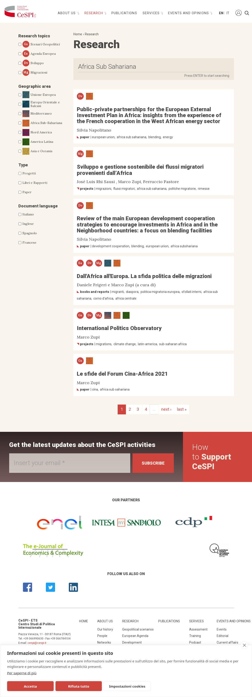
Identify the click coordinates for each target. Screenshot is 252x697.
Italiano (28, 214)
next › (166, 409)
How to (211, 457)
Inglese (28, 224)
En (221, 13)
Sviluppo (33, 63)
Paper (27, 192)
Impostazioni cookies (127, 686)
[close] (244, 645)
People (102, 636)
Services (152, 13)
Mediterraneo (37, 113)
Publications (124, 13)
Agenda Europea (39, 53)
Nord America (37, 132)
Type (23, 165)
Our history (105, 629)
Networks (104, 642)
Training (195, 636)
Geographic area (34, 86)
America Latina (37, 141)
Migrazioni (34, 72)
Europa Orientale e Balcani (41, 104)
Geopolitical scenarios (138, 629)
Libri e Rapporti (34, 183)
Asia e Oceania (37, 151)
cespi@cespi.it (37, 643)
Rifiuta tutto (78, 686)
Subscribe (153, 463)
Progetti (29, 173)
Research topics (34, 35)
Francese (29, 242)
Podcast (195, 642)
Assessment (198, 629)
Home (77, 34)
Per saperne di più (21, 673)
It (227, 13)
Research (94, 13)
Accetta (30, 686)
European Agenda (135, 636)
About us (67, 13)
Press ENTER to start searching (206, 75)
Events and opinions (189, 13)
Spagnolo (29, 233)
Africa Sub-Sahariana (42, 123)
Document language (38, 206)
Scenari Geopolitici (41, 44)
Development (132, 642)
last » (181, 409)
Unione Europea (39, 94)
